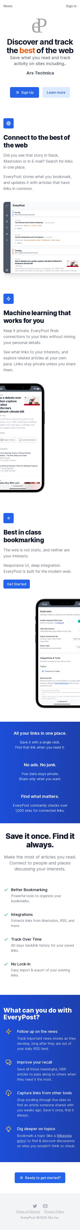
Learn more (56, 92)
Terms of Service (28, 1211)
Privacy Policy (54, 1211)
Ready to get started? (40, 1178)
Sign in (71, 6)
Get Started (16, 584)
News (7, 6)
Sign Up (24, 92)
